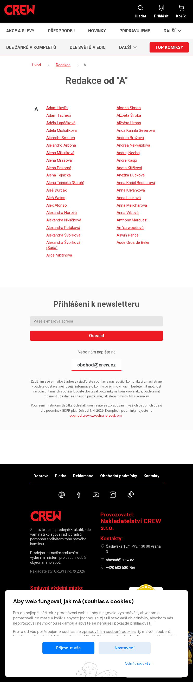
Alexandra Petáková (63, 227)
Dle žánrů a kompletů (31, 47)
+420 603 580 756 (120, 568)
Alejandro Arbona (61, 145)
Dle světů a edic (88, 47)
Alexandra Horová (61, 212)
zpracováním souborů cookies (109, 631)
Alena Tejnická (58, 175)
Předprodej (61, 30)
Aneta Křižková (129, 168)
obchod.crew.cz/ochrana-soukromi (96, 415)
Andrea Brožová (130, 137)
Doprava (41, 476)
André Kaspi (127, 160)
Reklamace (83, 476)
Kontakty (151, 476)
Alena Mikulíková (60, 152)
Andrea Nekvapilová (133, 145)
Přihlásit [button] (161, 11)
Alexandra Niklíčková (63, 220)
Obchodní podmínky (118, 476)
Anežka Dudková (131, 175)
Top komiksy (169, 47)
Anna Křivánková (131, 190)
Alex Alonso (56, 205)
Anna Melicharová (132, 205)
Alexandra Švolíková (63, 235)
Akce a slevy (20, 30)
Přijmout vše (68, 648)
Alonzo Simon (129, 108)
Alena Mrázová (59, 160)
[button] (171, 31)
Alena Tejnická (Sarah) (65, 182)
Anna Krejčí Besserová (136, 182)
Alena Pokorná (58, 168)
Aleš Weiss (55, 197)
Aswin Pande (128, 235)
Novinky (97, 30)
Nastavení (124, 648)
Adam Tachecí (58, 115)
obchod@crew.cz (96, 365)
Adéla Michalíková (61, 130)
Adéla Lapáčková (60, 123)
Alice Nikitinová (59, 255)
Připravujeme (134, 30)
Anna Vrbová (128, 212)
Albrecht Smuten (60, 137)
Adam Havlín (57, 108)
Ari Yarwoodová (130, 227)
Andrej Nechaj (128, 152)
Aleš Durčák (56, 190)
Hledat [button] (140, 11)
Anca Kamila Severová (136, 130)
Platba (60, 476)
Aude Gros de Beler (133, 242)
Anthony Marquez (132, 220)
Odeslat (96, 335)
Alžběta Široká (129, 115)
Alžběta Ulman (129, 123)
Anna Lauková (129, 197)
